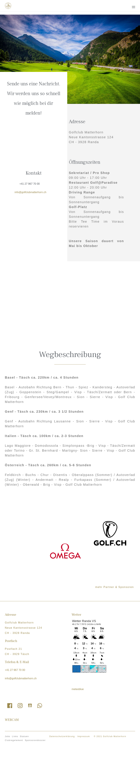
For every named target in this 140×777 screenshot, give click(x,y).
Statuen (24, 736)
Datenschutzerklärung (62, 736)
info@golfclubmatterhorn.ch (30, 192)
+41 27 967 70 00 (29, 183)
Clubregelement (14, 740)
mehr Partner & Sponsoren (114, 587)
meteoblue (78, 689)
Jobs (7, 736)
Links (15, 736)
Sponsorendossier (35, 740)
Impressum (83, 736)
